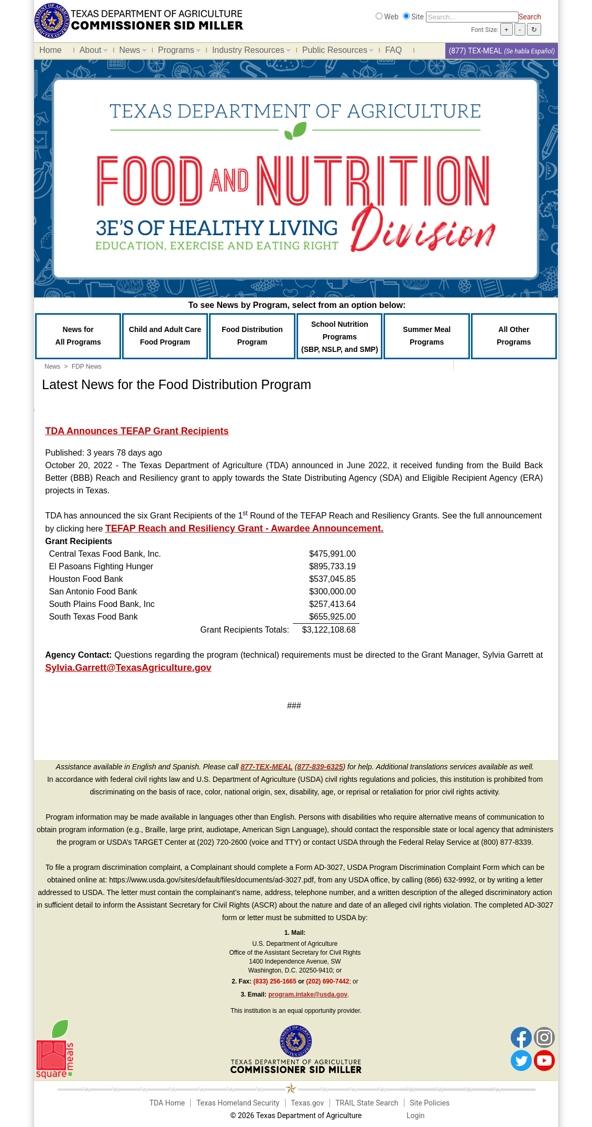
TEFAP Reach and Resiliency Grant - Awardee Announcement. (244, 528)
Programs (177, 52)
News (130, 52)
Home (50, 50)
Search (530, 17)
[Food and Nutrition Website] (139, 20)
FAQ (393, 50)
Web (391, 17)
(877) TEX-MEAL (475, 51)
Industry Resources (249, 52)
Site (417, 17)
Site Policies (430, 1103)
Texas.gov (307, 1103)
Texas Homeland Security (237, 1103)
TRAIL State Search (366, 1103)
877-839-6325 (320, 767)
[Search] (472, 17)
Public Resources (335, 52)
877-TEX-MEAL (266, 767)
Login (416, 1115)
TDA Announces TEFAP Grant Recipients (136, 431)
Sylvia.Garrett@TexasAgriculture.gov (128, 667)
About (91, 52)
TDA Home (167, 1103)
